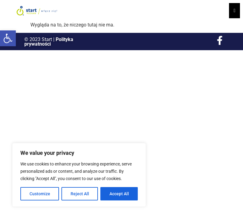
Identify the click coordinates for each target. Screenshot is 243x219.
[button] (8, 38)
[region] (79, 175)
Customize (40, 193)
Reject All (80, 193)
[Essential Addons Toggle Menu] (234, 10)
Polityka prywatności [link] (48, 41)
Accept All (119, 193)
